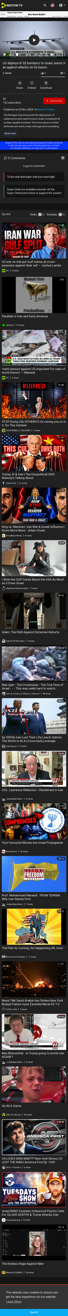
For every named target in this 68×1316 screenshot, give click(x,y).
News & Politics (46, 109)
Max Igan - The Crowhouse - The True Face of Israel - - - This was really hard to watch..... (32, 686)
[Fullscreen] (63, 54)
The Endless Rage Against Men (23, 1263)
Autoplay (52, 214)
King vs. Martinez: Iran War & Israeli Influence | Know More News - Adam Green (33, 528)
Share (19, 85)
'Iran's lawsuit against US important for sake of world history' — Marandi (33, 370)
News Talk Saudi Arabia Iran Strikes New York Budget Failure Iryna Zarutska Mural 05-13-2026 (32, 1004)
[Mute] (52, 54)
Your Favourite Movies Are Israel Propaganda (32, 842)
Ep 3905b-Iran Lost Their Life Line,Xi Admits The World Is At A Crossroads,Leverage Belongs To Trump (32, 740)
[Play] (5, 54)
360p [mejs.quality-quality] (58, 55)
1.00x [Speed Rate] (35, 55)
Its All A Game (11, 1106)
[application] (34, 40)
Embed (32, 85)
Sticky (33, 214)
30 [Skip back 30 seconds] (41, 54)
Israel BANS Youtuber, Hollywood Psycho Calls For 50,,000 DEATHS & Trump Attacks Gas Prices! (33, 1214)
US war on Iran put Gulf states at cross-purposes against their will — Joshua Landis (31, 263)
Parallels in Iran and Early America (25, 316)
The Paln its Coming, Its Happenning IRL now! (32, 948)
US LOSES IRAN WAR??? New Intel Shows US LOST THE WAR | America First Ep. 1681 (32, 1160)
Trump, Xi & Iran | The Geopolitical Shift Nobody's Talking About (28, 476)
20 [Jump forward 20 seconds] (46, 54)
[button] (52, 5)
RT (4, 99)
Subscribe (54, 100)
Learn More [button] (13, 1301)
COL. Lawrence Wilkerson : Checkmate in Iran (32, 790)
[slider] (20, 54)
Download (46, 85)
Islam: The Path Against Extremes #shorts (30, 632)
